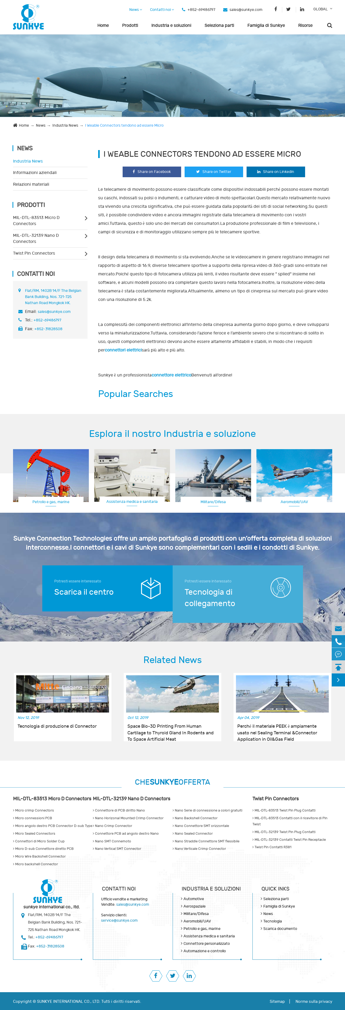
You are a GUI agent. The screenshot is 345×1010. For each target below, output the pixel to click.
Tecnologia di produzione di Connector (57, 726)
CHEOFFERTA (172, 782)
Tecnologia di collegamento (210, 597)
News (135, 9)
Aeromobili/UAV (294, 502)
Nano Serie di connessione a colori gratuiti (207, 810)
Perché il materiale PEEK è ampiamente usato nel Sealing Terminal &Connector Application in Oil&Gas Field (277, 730)
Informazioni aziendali (35, 172)
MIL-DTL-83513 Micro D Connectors (36, 220)
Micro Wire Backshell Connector (39, 856)
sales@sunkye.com (246, 9)
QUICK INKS (275, 889)
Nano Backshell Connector (195, 818)
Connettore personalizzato (207, 943)
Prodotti (130, 25)
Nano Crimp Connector (112, 826)
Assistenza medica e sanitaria (132, 501)
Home (103, 25)
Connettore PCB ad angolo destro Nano (126, 833)
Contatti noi (162, 9)
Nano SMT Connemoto (112, 841)
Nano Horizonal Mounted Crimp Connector (128, 818)
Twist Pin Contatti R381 (271, 847)
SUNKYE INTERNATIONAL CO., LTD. (68, 1001)
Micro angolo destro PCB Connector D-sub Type (52, 826)
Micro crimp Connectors (33, 810)
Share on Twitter (213, 171)
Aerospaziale (195, 906)
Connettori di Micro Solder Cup (39, 841)
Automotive (194, 899)
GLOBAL (320, 9)
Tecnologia (272, 921)
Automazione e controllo (205, 951)
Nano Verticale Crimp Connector (199, 849)
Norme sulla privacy (314, 1001)
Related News (172, 660)
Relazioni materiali (31, 184)
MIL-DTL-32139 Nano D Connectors (36, 238)
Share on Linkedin (275, 171)
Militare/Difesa (213, 502)
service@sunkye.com (119, 920)
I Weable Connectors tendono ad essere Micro (124, 125)
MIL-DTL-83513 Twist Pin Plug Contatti (283, 810)
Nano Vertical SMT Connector (117, 849)
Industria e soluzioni (171, 25)
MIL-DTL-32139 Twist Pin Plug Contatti (283, 832)
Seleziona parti (219, 25)
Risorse (305, 25)
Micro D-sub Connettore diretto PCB (43, 849)
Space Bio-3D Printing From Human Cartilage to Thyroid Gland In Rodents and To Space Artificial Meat (170, 730)
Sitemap (277, 1001)
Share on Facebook (152, 171)
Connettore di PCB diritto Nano (119, 810)
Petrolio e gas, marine (50, 502)
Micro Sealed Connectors (34, 833)
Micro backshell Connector (35, 864)
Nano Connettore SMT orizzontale (201, 826)
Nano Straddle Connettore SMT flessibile (206, 841)
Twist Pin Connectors (34, 253)
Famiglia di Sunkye (266, 25)
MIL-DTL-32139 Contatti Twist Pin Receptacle (289, 840)
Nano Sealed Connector (193, 833)
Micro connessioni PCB (32, 818)
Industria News (65, 125)
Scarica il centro (84, 592)
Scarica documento (280, 928)
